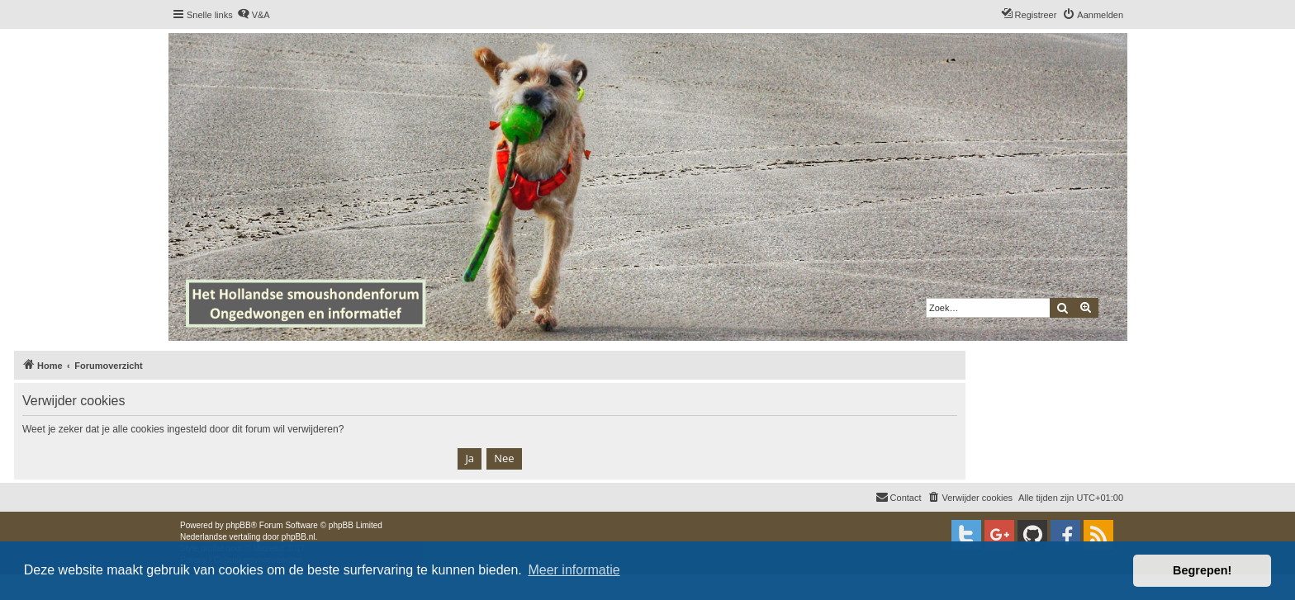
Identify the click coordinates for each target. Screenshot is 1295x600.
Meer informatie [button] (573, 570)
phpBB (238, 525)
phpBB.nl (298, 536)
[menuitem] (253, 15)
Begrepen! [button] (1202, 570)
